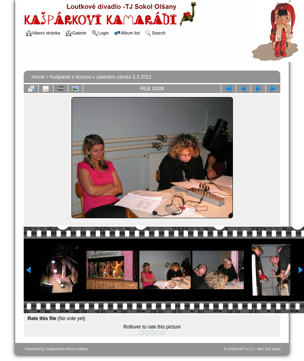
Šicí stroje (273, 349)
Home (38, 77)
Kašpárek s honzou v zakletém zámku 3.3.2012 (100, 77)
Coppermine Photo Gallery (66, 349)
